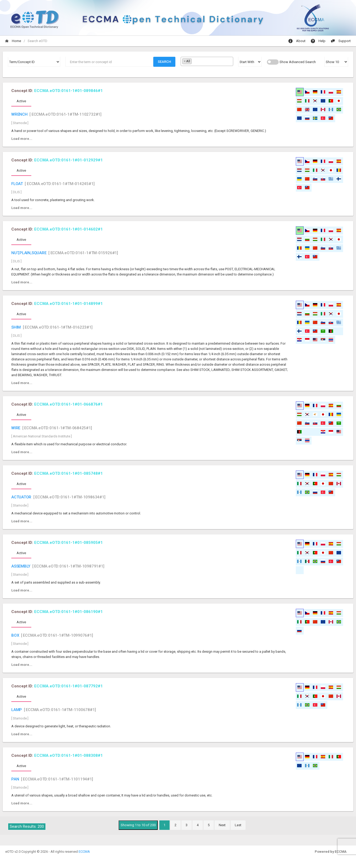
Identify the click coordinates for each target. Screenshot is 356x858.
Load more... (21, 139)
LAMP (16, 709)
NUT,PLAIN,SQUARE (29, 253)
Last (238, 825)
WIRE (15, 428)
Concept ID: (57, 90)
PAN (15, 779)
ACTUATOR (21, 497)
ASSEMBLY (20, 566)
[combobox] (207, 61)
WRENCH (19, 114)
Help (318, 41)
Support (341, 41)
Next (222, 825)
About (297, 41)
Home (13, 41)
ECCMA (84, 852)
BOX (15, 635)
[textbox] (194, 61)
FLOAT (17, 183)
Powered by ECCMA (331, 852)
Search (164, 62)
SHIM (16, 327)
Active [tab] (21, 101)
